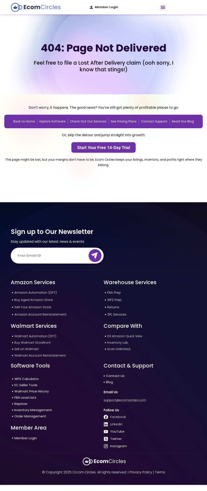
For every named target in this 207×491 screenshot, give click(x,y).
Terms (160, 478)
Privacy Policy (141, 478)
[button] (163, 7)
